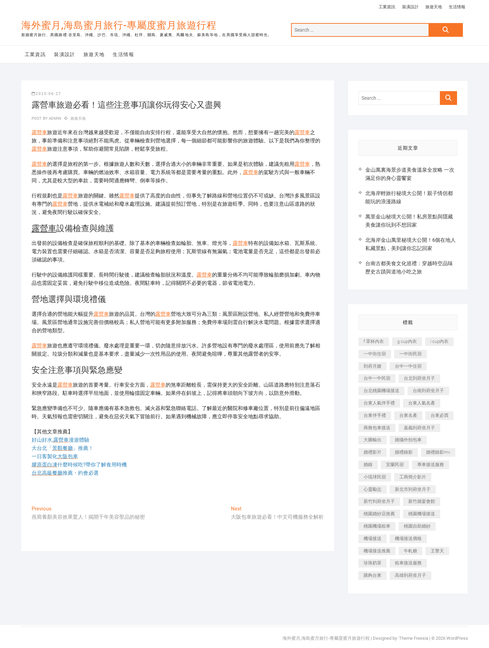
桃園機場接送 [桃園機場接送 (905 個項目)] (421, 513)
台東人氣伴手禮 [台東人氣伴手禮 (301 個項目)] (379, 403)
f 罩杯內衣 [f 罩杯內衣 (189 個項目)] (374, 341)
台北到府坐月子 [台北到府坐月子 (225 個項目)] (419, 378)
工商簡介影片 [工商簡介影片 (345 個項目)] (412, 476)
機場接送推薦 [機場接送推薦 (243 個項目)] (377, 550)
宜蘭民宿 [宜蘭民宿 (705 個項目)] (395, 464)
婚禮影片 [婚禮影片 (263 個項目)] (372, 452)
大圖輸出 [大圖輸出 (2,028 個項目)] (372, 439)
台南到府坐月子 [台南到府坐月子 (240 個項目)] (428, 390)
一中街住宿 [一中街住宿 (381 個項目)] (375, 353)
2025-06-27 (46, 93)
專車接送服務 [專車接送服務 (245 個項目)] (430, 464)
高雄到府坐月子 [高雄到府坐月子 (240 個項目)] (410, 575)
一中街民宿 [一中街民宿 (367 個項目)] (410, 353)
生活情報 (457, 6)
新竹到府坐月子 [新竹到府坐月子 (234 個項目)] (379, 501)
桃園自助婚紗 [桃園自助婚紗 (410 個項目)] (417, 526)
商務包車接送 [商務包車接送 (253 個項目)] (377, 427)
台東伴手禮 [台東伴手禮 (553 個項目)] (375, 415)
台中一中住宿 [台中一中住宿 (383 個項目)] (408, 366)
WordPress (457, 638)
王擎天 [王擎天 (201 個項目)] (437, 550)
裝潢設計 (410, 6)
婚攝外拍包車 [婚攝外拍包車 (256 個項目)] (408, 439)
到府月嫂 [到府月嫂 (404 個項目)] (372, 366)
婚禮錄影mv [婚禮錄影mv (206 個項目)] (438, 452)
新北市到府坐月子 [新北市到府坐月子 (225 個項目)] (413, 489)
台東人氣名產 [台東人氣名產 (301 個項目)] (421, 403)
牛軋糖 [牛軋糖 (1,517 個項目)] (410, 550)
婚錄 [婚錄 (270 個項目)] (368, 464)
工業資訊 (387, 6)
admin (54, 118)
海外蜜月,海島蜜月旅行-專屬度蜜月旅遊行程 (118, 25)
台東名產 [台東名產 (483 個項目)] (408, 415)
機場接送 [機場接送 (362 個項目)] (372, 538)
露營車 (39, 132)
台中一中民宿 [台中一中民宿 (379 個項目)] (377, 378)
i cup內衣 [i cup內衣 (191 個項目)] (439, 341)
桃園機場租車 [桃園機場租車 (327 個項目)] (377, 526)
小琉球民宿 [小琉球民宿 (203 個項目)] (375, 476)
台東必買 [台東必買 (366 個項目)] (439, 415)
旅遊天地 (433, 6)
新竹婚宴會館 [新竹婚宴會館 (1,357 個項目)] (421, 501)
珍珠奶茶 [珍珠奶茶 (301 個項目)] (372, 562)
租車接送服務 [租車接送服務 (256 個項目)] (408, 562)
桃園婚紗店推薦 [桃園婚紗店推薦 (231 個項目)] (379, 513)
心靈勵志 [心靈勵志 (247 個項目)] (372, 489)
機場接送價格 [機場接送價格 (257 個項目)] (408, 538)
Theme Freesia (413, 638)
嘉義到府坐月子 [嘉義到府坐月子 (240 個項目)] (419, 427)
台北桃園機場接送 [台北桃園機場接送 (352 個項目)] (381, 390)
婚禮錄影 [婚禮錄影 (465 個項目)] (404, 452)
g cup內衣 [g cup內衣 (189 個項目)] (407, 341)
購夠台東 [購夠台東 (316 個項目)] (372, 575)
